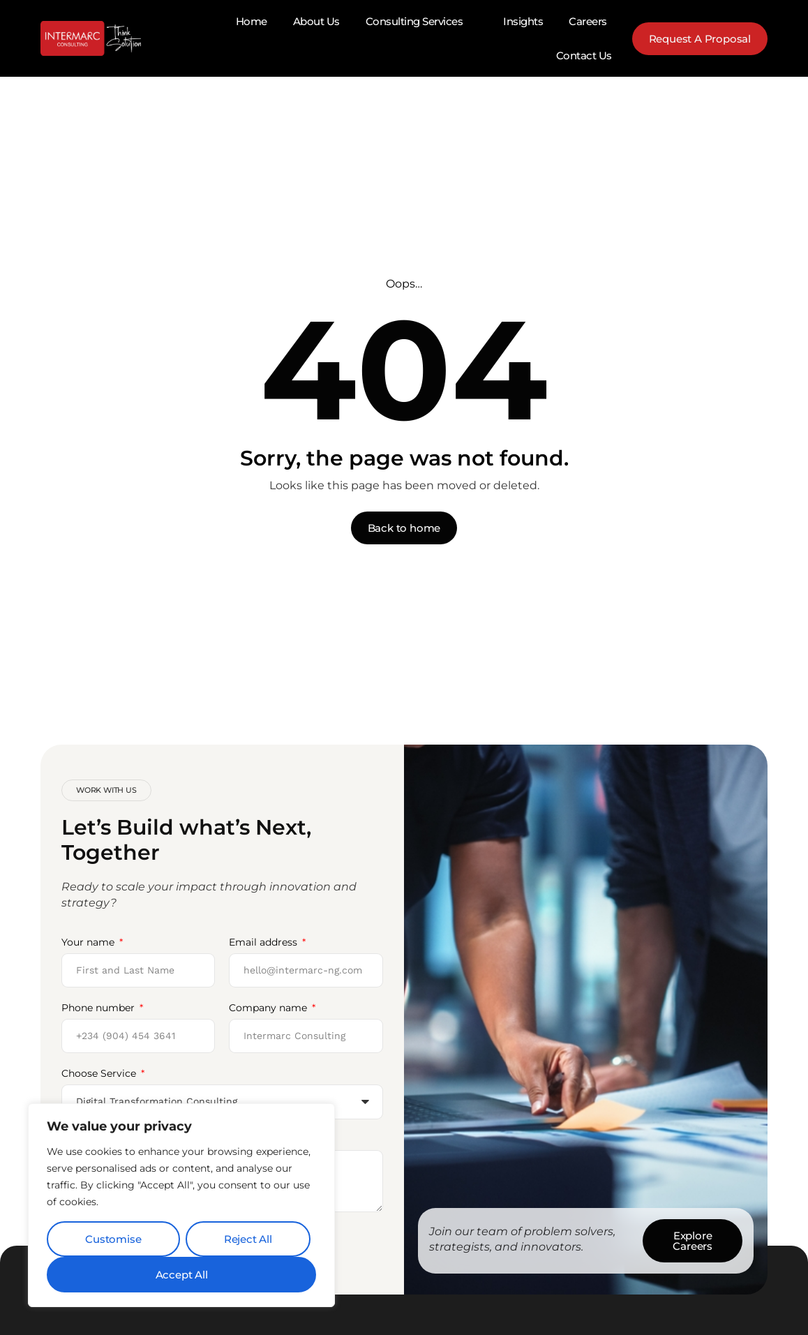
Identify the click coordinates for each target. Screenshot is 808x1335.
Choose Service (100, 1073)
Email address (264, 942)
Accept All (182, 1274)
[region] (181, 1205)
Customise (113, 1239)
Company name (269, 1007)
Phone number (99, 1007)
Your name (89, 942)
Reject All (248, 1239)
